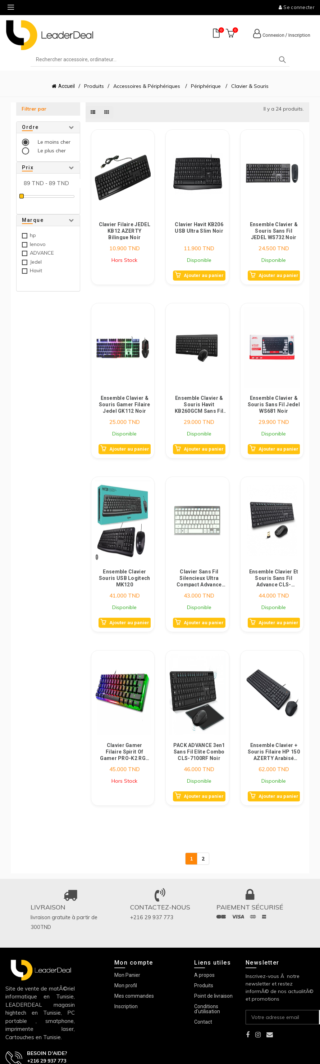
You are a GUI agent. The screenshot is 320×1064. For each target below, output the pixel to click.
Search (282, 60)
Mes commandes (134, 996)
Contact (203, 1022)
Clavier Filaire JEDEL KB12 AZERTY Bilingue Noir (124, 231)
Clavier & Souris (250, 86)
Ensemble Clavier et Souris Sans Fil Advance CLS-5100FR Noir (273, 578)
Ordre (30, 127)
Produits (94, 86)
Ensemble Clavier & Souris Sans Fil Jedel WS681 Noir (274, 404)
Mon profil (125, 985)
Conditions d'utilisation (207, 1008)
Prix (27, 167)
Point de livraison (213, 996)
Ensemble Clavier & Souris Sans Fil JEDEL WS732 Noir (274, 231)
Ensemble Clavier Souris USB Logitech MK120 (124, 578)
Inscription (299, 35)
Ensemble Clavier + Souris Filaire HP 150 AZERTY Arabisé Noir (274, 751)
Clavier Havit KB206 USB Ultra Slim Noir (199, 228)
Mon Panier (127, 975)
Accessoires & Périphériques (147, 86)
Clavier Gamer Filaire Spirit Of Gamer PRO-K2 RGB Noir (124, 751)
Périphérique (206, 86)
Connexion (273, 35)
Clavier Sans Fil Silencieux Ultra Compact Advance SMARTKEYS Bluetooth (199, 578)
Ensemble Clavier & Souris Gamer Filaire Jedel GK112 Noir (124, 404)
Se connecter (296, 7)
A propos (204, 975)
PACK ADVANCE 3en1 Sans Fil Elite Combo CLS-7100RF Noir (199, 751)
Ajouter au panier (204, 275)
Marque (33, 220)
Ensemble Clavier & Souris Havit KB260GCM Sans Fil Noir (199, 404)
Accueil (66, 86)
